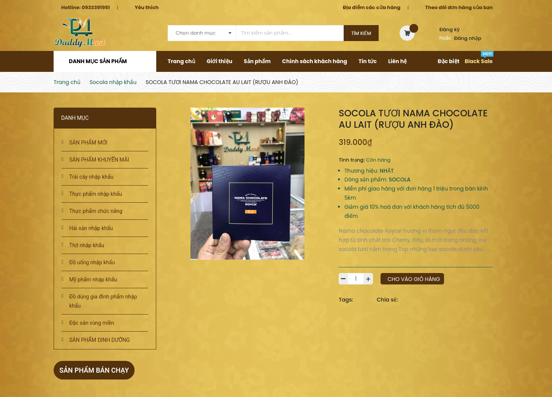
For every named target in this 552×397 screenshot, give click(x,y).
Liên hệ (397, 61)
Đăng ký (449, 29)
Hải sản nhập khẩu (91, 228)
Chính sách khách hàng (314, 61)
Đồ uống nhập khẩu (92, 262)
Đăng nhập (468, 38)
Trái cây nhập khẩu (91, 177)
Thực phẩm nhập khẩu (95, 194)
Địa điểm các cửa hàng (371, 7)
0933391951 (96, 7)
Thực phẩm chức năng (95, 211)
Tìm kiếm (361, 33)
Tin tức (367, 61)
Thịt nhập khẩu (86, 245)
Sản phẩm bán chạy (94, 370)
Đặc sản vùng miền (91, 323)
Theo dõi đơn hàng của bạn (459, 7)
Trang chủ (181, 61)
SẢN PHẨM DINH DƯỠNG (99, 340)
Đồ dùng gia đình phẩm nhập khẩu (103, 301)
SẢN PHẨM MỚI (88, 143)
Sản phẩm (257, 61)
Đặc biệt (448, 61)
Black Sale (479, 61)
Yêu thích (147, 7)
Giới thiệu (220, 61)
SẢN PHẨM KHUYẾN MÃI (99, 160)
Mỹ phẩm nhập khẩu (93, 279)
